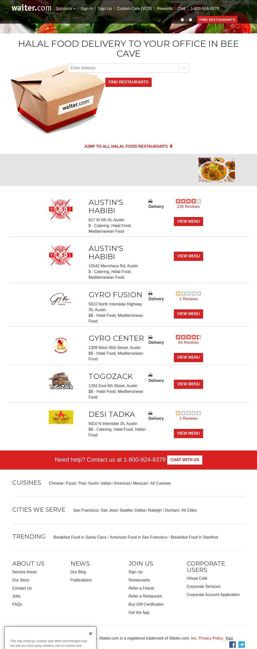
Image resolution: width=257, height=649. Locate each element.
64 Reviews (188, 342)
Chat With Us (184, 460)
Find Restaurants (217, 20)
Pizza (70, 483)
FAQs (17, 604)
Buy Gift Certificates (146, 604)
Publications (81, 580)
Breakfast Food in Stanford (194, 537)
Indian (105, 483)
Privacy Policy (211, 638)
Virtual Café (197, 578)
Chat (181, 8)
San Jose (109, 510)
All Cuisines (160, 483)
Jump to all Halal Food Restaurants (128, 146)
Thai (82, 483)
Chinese (56, 483)
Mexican (140, 483)
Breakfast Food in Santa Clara (80, 537)
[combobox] (71, 68)
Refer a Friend (141, 588)
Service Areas (24, 572)
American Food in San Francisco (139, 537)
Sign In (87, 8)
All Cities (189, 510)
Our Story (20, 580)
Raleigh (155, 510)
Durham (172, 510)
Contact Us (22, 588)
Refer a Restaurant (145, 596)
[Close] (90, 642)
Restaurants (139, 580)
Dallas (140, 510)
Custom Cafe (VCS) (134, 8)
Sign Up (105, 8)
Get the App (139, 612)
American (122, 483)
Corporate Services (204, 586)
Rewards (164, 8)
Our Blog (78, 572)
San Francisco (85, 510)
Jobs (16, 596)
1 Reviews (188, 299)
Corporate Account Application (213, 595)
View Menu (188, 221)
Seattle (126, 510)
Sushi (93, 483)
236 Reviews (188, 206)
